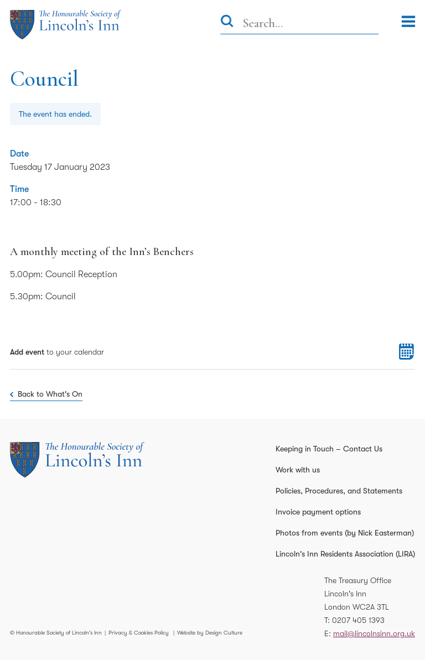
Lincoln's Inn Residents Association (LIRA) (345, 553)
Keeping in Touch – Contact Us (329, 448)
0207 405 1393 (358, 620)
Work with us (298, 469)
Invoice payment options (318, 511)
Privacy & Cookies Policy (138, 633)
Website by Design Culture (209, 633)
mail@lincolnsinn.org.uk (374, 633)
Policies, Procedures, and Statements (339, 490)
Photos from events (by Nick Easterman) (345, 532)
